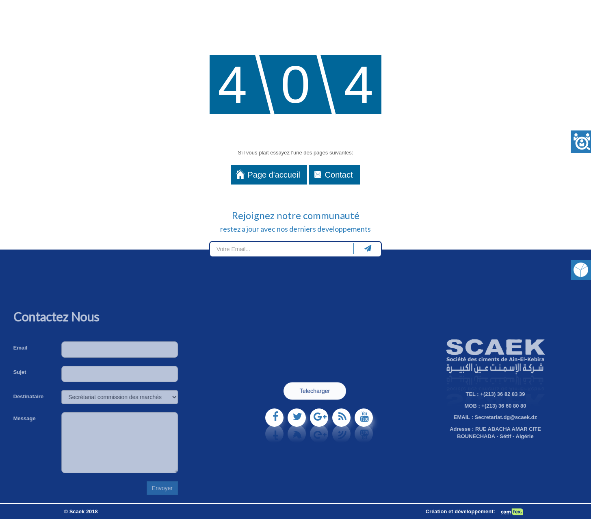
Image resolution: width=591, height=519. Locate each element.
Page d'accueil (273, 174)
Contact (339, 174)
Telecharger (315, 391)
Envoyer (118, 488)
